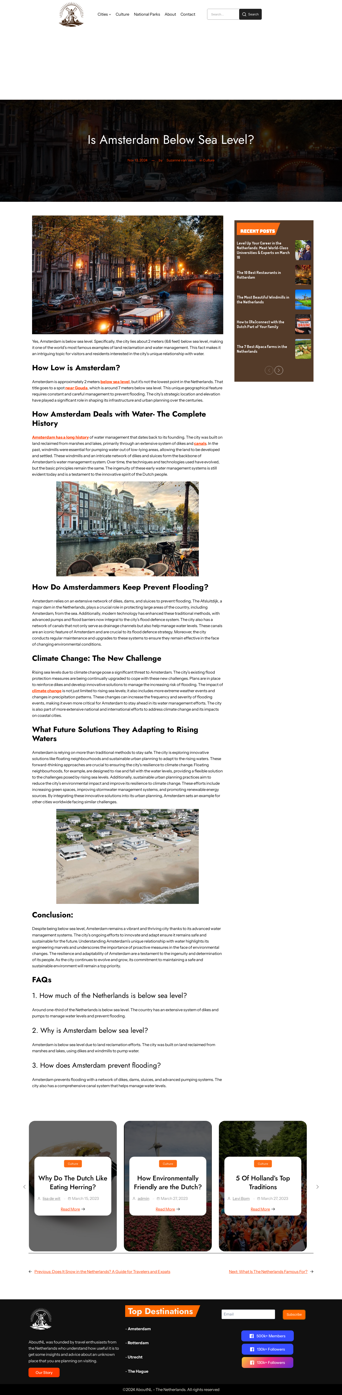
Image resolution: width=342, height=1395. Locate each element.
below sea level (115, 381)
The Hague (138, 1371)
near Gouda (76, 387)
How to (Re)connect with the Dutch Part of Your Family (260, 324)
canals (200, 443)
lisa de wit (55, 1199)
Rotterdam (138, 1342)
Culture (208, 160)
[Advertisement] (171, 64)
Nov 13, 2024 (137, 160)
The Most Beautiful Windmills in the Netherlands (263, 299)
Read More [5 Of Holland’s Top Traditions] (266, 1209)
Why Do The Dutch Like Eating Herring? (76, 1182)
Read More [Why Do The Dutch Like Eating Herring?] (76, 1209)
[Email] (248, 1314)
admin (146, 1199)
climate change (47, 690)
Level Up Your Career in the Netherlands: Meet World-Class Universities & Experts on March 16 (263, 250)
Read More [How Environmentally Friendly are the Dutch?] (171, 1209)
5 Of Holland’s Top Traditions (266, 1182)
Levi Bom (244, 1199)
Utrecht (135, 1357)
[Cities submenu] (110, 14)
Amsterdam (139, 1328)
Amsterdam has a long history (60, 437)
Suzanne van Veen (181, 160)
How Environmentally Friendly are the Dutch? (171, 1182)
